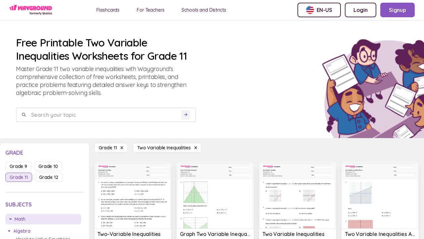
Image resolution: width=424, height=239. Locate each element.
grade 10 (48, 166)
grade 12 (48, 177)
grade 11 (19, 177)
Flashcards (108, 10)
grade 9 (18, 166)
